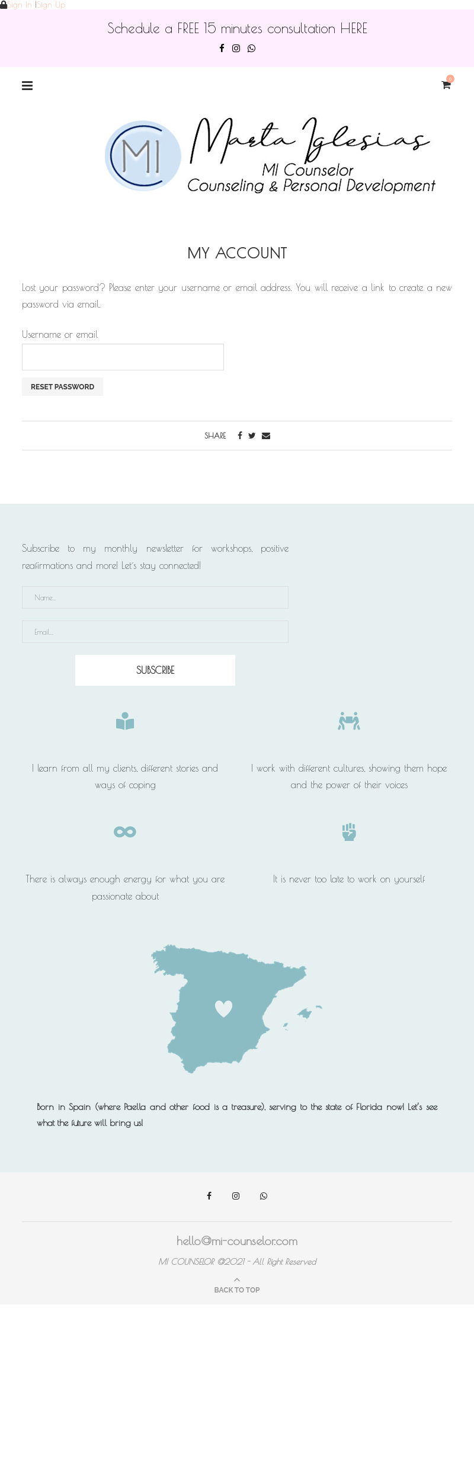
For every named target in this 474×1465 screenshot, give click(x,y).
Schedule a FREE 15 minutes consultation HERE (237, 28)
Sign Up (51, 4)
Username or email (60, 334)
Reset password (62, 387)
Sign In (19, 4)
